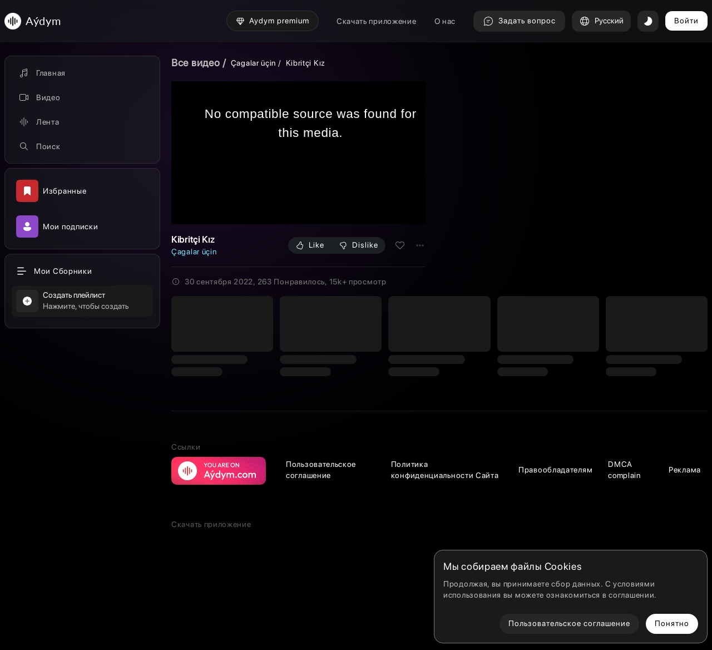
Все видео (195, 62)
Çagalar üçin (253, 62)
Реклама (685, 469)
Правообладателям (555, 469)
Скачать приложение (377, 21)
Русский (601, 21)
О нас (445, 21)
